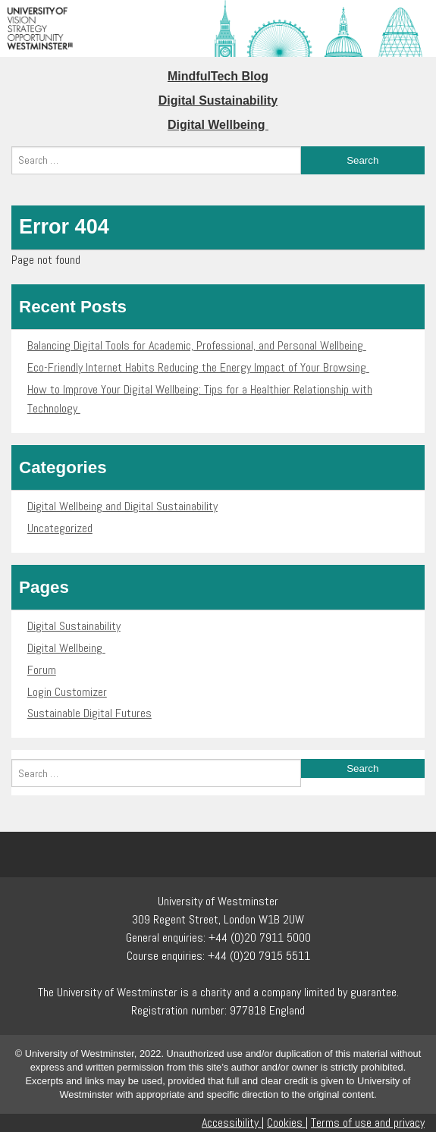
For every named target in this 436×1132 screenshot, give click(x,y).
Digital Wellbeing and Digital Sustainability (122, 506)
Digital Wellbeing (218, 124)
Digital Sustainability (218, 100)
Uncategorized (60, 528)
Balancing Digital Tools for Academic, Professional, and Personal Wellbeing (196, 345)
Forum (41, 670)
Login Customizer (67, 692)
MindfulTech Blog (218, 76)
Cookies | (287, 1122)
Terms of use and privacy (368, 1122)
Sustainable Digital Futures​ (89, 713)
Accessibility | (233, 1122)
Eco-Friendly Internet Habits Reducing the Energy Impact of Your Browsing (198, 367)
